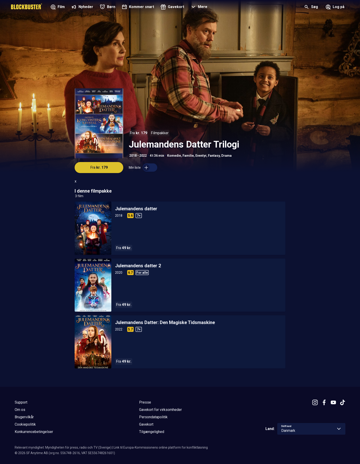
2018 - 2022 (138, 155)
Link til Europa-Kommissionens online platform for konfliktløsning (161, 447)
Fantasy (214, 155)
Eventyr (200, 155)
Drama (226, 155)
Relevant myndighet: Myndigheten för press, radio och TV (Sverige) (63, 447)
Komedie (174, 155)
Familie (188, 155)
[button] (198, 7)
